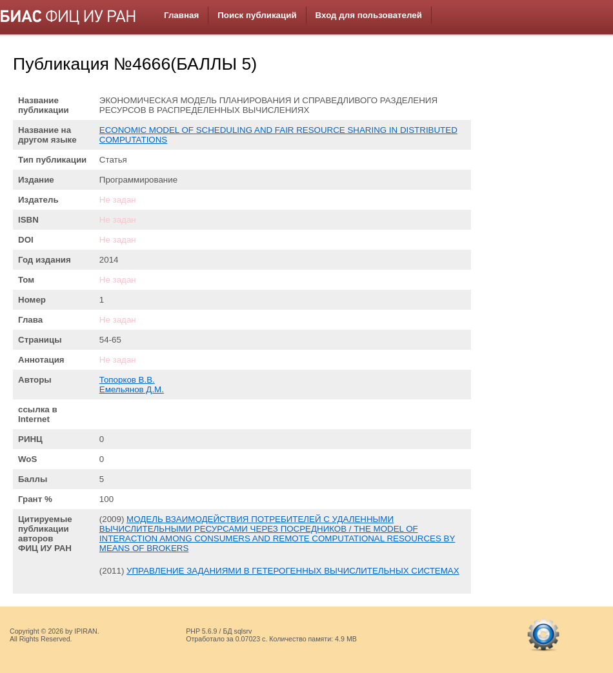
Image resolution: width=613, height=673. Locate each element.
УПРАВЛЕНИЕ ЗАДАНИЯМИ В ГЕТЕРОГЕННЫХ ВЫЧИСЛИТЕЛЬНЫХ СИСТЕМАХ (292, 571)
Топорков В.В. (127, 380)
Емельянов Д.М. (131, 389)
